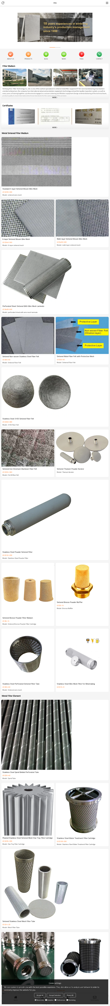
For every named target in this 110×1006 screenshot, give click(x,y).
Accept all (40, 995)
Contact (99, 59)
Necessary (39, 1000)
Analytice (49, 1000)
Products (28, 59)
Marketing (70, 1000)
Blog (46, 59)
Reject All (70, 995)
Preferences (60, 1000)
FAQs (81, 59)
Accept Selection (55, 995)
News (64, 59)
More (54, 97)
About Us (10, 59)
